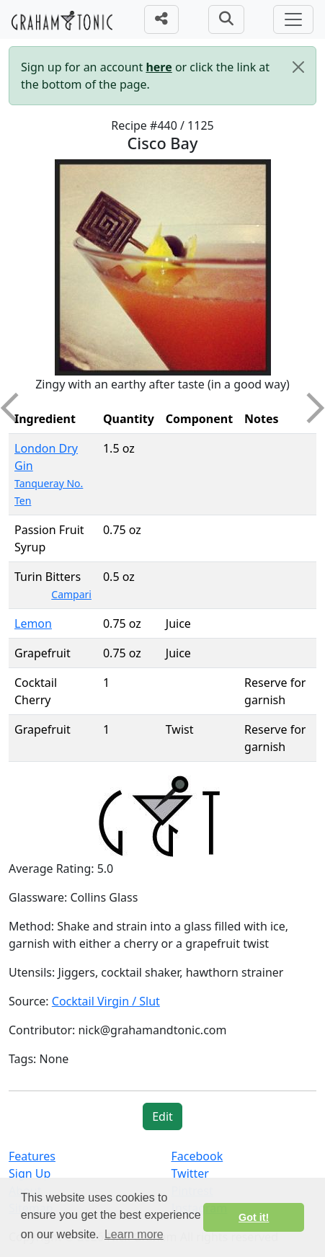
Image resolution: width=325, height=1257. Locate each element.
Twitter (190, 1173)
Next (309, 408)
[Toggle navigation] (293, 19)
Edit (162, 1116)
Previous (16, 408)
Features (32, 1156)
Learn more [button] (134, 1234)
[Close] (298, 67)
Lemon (33, 623)
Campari (71, 594)
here (159, 67)
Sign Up (29, 1173)
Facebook (197, 1156)
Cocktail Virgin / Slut (106, 1001)
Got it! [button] (254, 1217)
